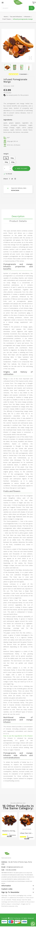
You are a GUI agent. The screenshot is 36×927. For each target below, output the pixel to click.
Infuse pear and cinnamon (27, 833)
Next (35, 46)
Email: (3, 867)
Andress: (4, 862)
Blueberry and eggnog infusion (9, 831)
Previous (1, 46)
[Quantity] (6, 168)
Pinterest (15, 178)
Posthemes (17, 918)
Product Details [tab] (18, 221)
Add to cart (22, 168)
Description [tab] (18, 216)
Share (10, 178)
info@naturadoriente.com (15, 867)
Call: (3, 870)
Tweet (12, 178)
